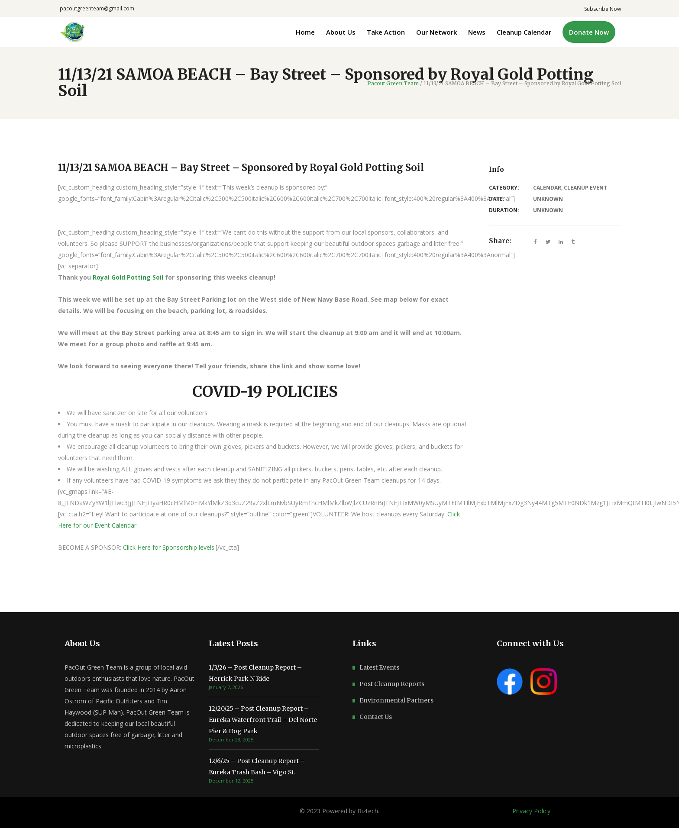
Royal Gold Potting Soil (128, 277)
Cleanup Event (585, 187)
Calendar (547, 187)
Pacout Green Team (393, 83)
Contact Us (375, 717)
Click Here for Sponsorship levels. (169, 547)
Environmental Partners (396, 700)
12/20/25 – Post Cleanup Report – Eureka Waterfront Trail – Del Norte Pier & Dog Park (263, 720)
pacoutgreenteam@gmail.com (97, 8)
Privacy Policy (531, 811)
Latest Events (379, 667)
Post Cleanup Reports (391, 684)
